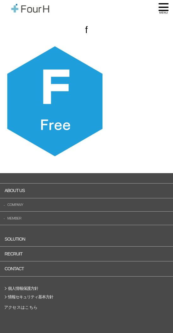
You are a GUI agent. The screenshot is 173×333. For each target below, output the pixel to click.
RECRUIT (13, 253)
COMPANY (15, 205)
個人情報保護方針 (23, 288)
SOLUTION (14, 239)
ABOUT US (14, 190)
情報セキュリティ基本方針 (30, 297)
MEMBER (14, 218)
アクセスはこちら (21, 307)
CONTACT (14, 268)
